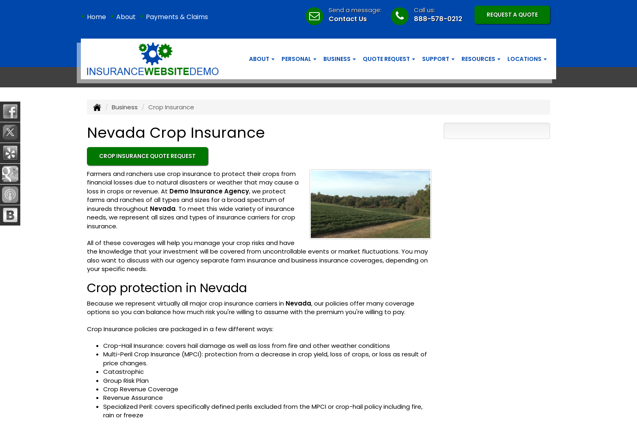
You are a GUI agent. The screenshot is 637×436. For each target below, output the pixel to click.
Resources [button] (481, 59)
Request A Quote (512, 15)
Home (96, 17)
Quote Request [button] (389, 59)
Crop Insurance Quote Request (147, 156)
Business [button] (339, 59)
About (126, 17)
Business (125, 107)
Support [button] (438, 59)
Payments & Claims (177, 17)
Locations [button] (527, 59)
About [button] (262, 59)
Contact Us (348, 19)
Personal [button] (299, 59)
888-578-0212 (438, 19)
